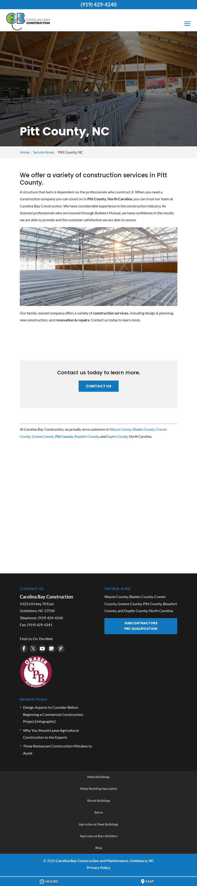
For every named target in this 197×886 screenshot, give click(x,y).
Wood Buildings (98, 800)
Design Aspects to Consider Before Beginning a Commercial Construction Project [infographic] (53, 714)
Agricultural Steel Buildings (98, 824)
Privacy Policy (98, 867)
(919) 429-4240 (99, 4)
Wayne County (120, 429)
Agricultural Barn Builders (99, 836)
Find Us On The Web (36, 638)
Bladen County (143, 429)
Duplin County (117, 436)
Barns (98, 812)
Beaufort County (86, 436)
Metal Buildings (98, 777)
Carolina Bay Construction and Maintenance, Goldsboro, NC (105, 860)
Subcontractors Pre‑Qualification (140, 626)
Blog (98, 848)
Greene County (43, 436)
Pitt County (64, 436)
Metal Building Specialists (98, 788)
